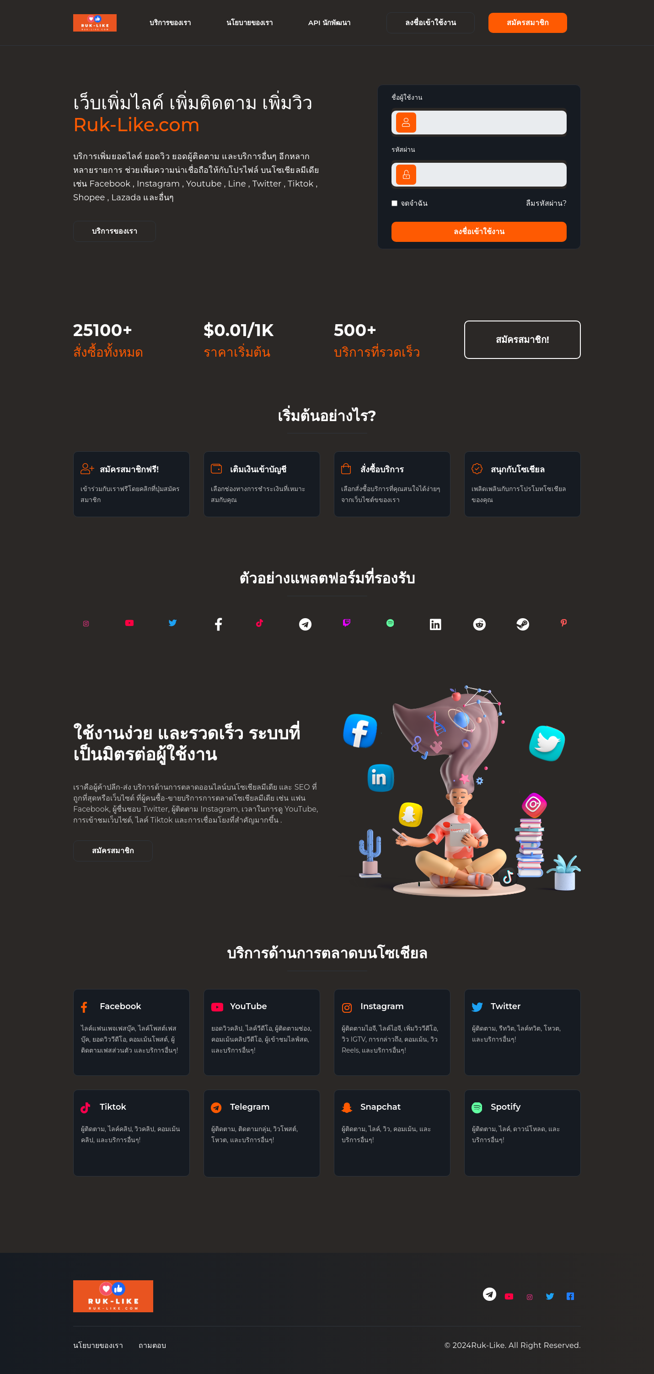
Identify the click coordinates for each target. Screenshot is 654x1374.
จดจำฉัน (414, 203)
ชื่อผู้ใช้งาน (407, 97)
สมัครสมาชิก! (522, 339)
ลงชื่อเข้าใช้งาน (430, 22)
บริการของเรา (170, 22)
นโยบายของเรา (249, 22)
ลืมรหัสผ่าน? (546, 203)
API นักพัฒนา (329, 22)
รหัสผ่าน (403, 149)
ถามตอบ (152, 1345)
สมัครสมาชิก (528, 22)
